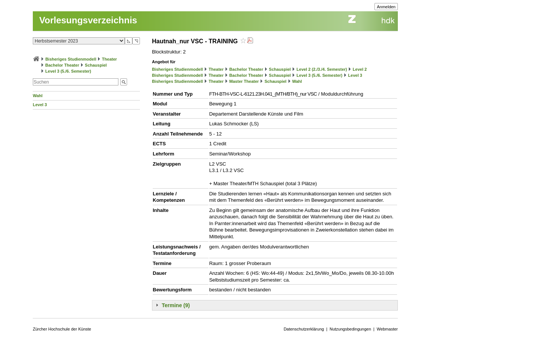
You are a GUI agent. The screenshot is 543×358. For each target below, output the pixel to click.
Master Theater (244, 81)
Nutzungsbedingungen (350, 329)
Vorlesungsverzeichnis (88, 20)
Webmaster (387, 329)
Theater (109, 59)
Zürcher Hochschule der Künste (62, 329)
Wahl (38, 95)
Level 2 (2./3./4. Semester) (321, 69)
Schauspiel (96, 65)
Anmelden (386, 7)
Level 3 (40, 104)
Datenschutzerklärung (304, 329)
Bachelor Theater (62, 65)
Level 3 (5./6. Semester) (68, 71)
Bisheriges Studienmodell (70, 59)
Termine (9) (176, 305)
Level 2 (360, 69)
